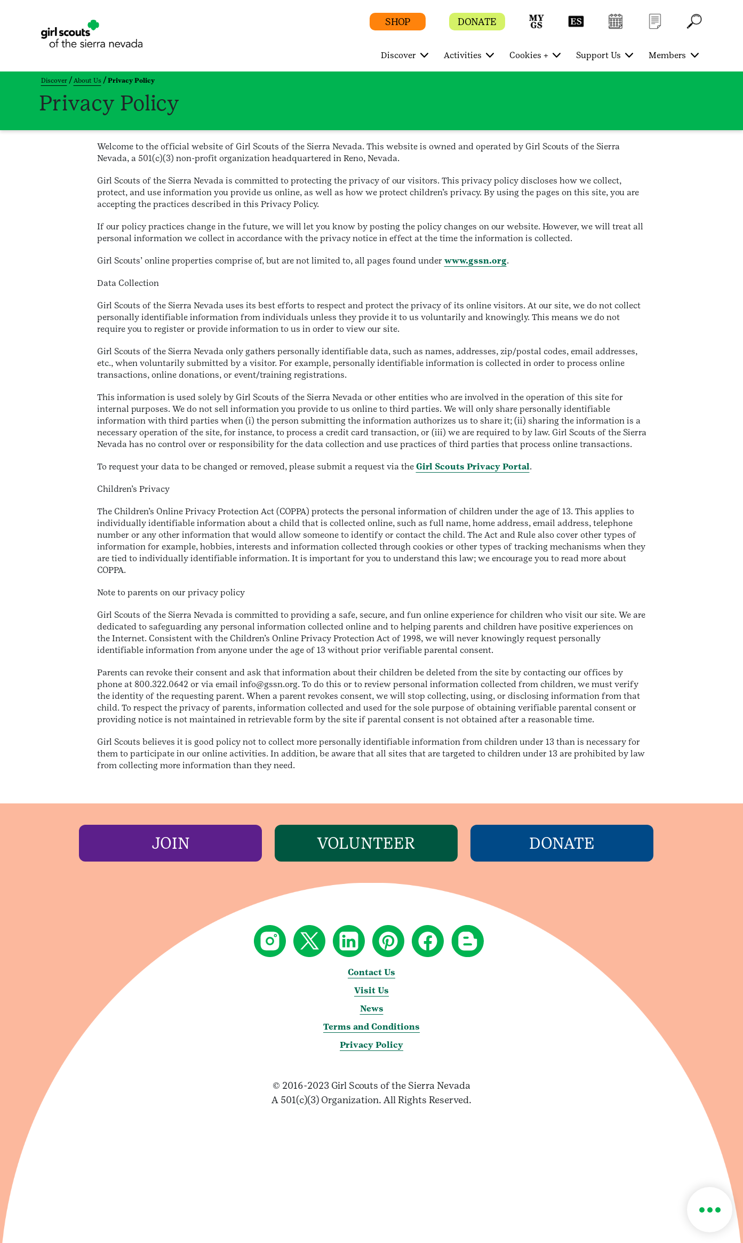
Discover (54, 80)
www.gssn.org (475, 261)
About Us (87, 80)
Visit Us (371, 990)
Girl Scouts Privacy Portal (473, 466)
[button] (537, 26)
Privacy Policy (371, 1045)
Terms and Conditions (371, 1027)
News (372, 1008)
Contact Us (371, 972)
